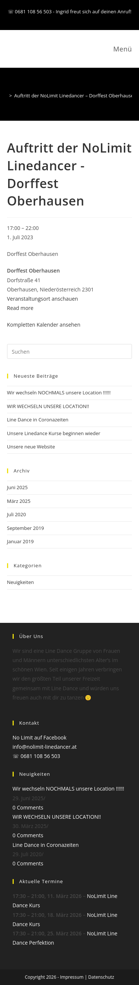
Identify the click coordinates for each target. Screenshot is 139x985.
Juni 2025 (17, 487)
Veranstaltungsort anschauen (42, 298)
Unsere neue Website (31, 446)
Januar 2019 (20, 541)
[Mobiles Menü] (121, 48)
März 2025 (18, 501)
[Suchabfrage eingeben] (69, 351)
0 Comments (28, 807)
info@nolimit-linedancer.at (45, 746)
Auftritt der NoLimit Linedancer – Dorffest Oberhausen (75, 95)
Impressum (71, 977)
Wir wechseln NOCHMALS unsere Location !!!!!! (59, 392)
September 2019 (25, 528)
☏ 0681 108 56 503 (36, 755)
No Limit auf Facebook (40, 737)
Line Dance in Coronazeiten (38, 419)
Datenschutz (101, 977)
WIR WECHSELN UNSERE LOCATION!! (48, 406)
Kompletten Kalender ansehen (43, 324)
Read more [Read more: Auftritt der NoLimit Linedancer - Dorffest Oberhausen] (20, 307)
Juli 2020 (16, 514)
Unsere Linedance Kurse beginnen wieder (53, 433)
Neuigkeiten (20, 582)
